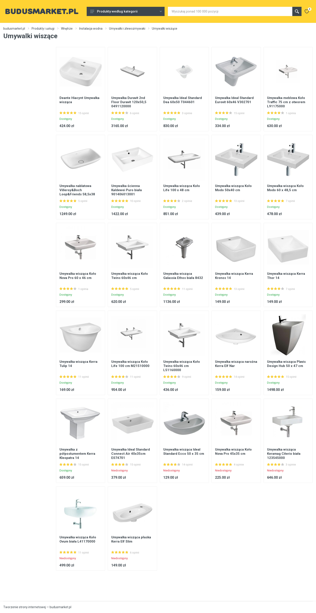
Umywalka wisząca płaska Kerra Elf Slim (131, 539)
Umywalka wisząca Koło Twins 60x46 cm (129, 276)
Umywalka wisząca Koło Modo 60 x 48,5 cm (285, 188)
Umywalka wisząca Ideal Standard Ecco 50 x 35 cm (183, 452)
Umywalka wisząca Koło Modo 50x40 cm (233, 188)
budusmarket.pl (14, 28)
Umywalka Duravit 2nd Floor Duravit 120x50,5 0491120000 (128, 102)
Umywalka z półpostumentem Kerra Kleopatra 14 (77, 454)
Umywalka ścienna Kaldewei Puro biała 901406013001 (126, 190)
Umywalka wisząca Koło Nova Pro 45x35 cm (233, 452)
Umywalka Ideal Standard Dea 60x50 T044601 (182, 100)
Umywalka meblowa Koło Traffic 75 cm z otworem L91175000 (286, 102)
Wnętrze (67, 28)
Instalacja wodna (90, 28)
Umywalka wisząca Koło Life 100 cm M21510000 (130, 364)
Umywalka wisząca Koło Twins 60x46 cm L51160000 (181, 366)
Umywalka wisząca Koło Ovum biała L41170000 (77, 539)
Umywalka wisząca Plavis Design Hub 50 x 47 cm (286, 364)
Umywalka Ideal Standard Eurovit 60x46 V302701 (234, 100)
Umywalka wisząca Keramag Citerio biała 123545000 (283, 454)
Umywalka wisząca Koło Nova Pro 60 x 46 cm (77, 276)
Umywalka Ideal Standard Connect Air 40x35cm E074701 (130, 454)
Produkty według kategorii (126, 11)
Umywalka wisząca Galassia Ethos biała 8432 (183, 276)
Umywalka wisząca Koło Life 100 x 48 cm (181, 188)
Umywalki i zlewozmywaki (127, 28)
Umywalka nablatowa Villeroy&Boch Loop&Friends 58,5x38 (77, 190)
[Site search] (230, 11)
